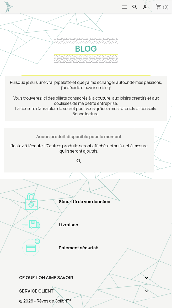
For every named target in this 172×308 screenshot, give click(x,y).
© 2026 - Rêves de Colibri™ (45, 301)
